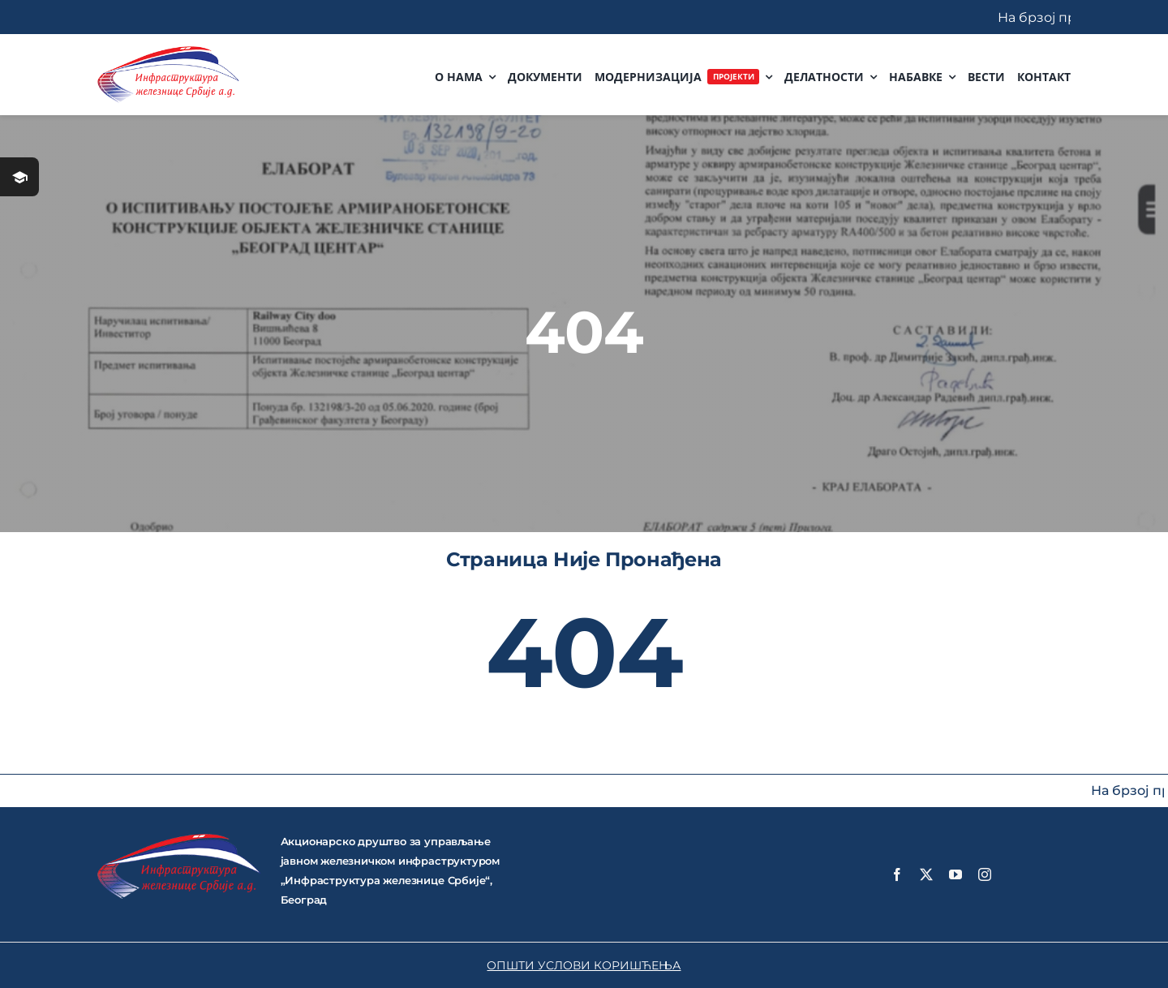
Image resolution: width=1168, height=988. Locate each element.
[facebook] (897, 874)
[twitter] (926, 874)
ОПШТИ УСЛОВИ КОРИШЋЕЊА (584, 965)
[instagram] (984, 874)
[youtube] (955, 874)
